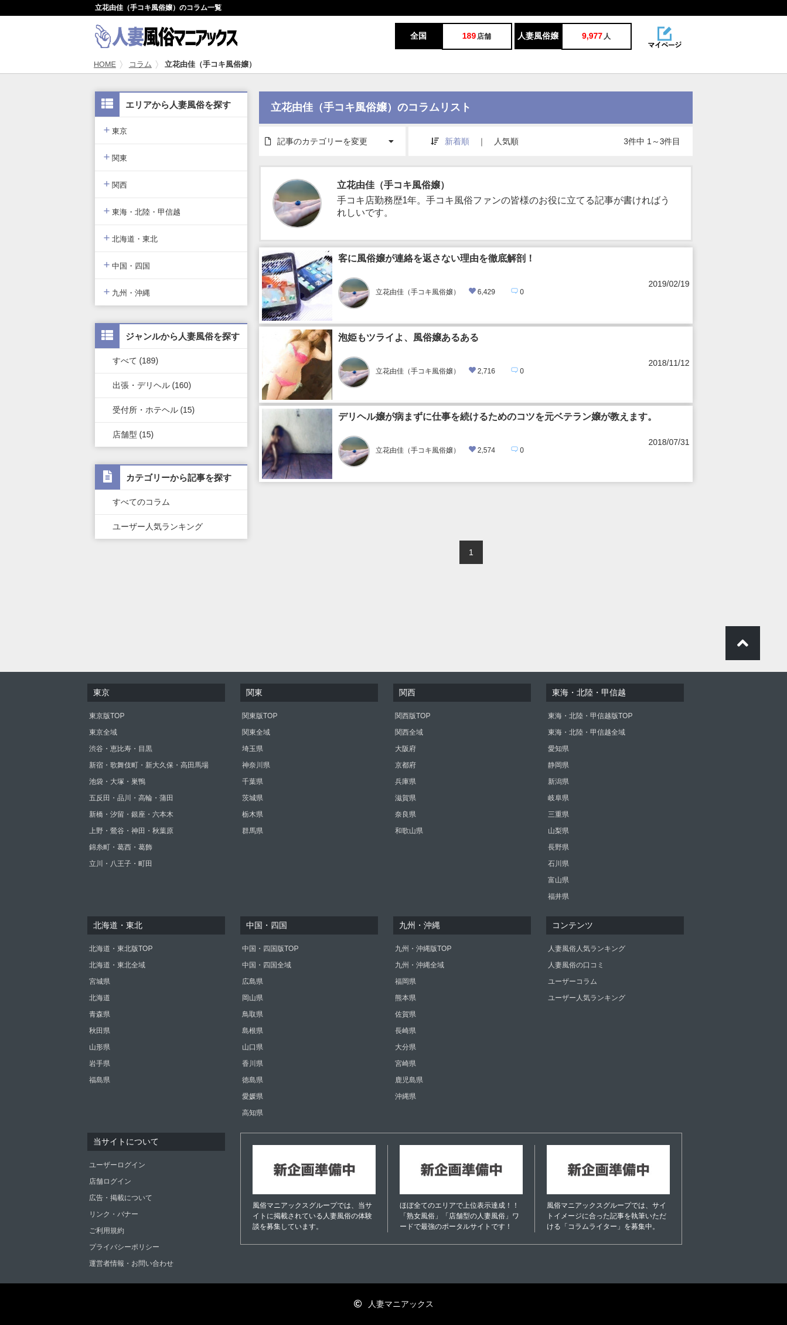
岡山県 (252, 998)
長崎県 (405, 1031)
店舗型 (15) (133, 434)
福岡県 (405, 981)
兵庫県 (405, 781)
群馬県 (252, 831)
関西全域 (409, 732)
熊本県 (405, 998)
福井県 (558, 896)
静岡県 (558, 765)
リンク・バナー (113, 1214)
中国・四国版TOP (270, 949)
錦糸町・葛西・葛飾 (120, 847)
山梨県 (558, 831)
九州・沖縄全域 (419, 965)
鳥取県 (252, 1014)
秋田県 (99, 1031)
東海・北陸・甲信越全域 (586, 732)
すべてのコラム (141, 502)
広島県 (252, 981)
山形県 (99, 1047)
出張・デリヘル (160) (152, 385)
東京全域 (103, 732)
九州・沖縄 (127, 292)
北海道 (99, 998)
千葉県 (252, 781)
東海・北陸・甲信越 (142, 211)
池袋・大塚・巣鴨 (117, 781)
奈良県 (405, 814)
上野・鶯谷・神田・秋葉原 (131, 831)
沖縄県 (405, 1096)
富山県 (558, 880)
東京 (116, 130)
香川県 (252, 1063)
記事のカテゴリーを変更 (335, 136)
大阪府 (405, 749)
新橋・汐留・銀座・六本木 (131, 814)
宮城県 (99, 981)
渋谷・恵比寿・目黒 (120, 749)
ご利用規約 (106, 1231)
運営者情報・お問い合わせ (131, 1263)
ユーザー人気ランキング (158, 526)
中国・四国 (127, 265)
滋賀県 (405, 798)
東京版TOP (106, 716)
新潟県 (558, 781)
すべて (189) (136, 360)
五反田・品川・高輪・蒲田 (131, 798)
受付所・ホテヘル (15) (154, 410)
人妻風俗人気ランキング (586, 949)
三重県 (558, 814)
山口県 (252, 1047)
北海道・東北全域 (117, 965)
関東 (116, 157)
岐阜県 (558, 798)
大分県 (405, 1047)
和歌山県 (409, 831)
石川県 (558, 863)
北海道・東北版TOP (120, 949)
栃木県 (252, 814)
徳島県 (252, 1080)
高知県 (252, 1113)
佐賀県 (405, 1014)
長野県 (558, 847)
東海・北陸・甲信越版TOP (590, 716)
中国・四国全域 (266, 965)
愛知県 (558, 749)
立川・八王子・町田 (120, 863)
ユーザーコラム (572, 981)
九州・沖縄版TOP (423, 949)
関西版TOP (412, 716)
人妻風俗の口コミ (576, 965)
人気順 (506, 141)
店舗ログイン (110, 1181)
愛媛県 (252, 1096)
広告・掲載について (120, 1198)
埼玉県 (252, 749)
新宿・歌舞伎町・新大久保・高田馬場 (149, 765)
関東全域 (256, 732)
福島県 (99, 1080)
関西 (116, 184)
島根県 (252, 1031)
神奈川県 (256, 765)
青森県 (99, 1014)
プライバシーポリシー (124, 1247)
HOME (105, 64)
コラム (140, 64)
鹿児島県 (409, 1080)
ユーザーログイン (117, 1165)
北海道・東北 (131, 238)
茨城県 (252, 798)
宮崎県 (405, 1063)
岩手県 (99, 1063)
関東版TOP (259, 716)
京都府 (405, 765)
